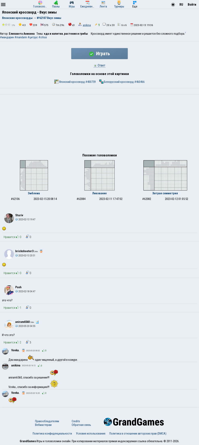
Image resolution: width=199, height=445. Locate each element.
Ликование (99, 193)
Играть (99, 53)
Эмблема (34, 193)
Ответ (99, 65)
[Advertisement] (99, 125)
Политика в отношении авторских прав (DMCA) (137, 433)
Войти (192, 4)
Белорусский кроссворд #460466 (122, 82)
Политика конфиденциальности (52, 433)
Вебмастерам (43, 425)
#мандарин (7, 37)
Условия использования (90, 433)
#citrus (42, 37)
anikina (87, 25)
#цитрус (33, 37)
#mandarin (21, 37)
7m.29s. (58, 25)
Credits (76, 421)
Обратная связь (81, 425)
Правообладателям (47, 421)
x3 (71, 25)
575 (44, 25)
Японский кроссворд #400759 (75, 82)
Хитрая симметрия (165, 193)
